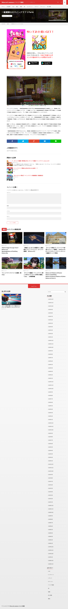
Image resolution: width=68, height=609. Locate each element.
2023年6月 (50, 402)
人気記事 (8, 6)
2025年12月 (50, 299)
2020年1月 (50, 543)
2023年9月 (50, 392)
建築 (21, 6)
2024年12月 (50, 340)
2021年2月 (50, 498)
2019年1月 (50, 557)
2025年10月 (50, 306)
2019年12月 (50, 546)
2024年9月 (50, 350)
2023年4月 (50, 409)
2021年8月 (50, 478)
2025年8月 (50, 312)
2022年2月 (50, 457)
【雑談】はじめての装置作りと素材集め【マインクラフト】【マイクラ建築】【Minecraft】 (33, 249)
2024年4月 (50, 368)
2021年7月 (50, 481)
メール (8, 211)
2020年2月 (50, 539)
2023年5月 (50, 405)
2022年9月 (50, 433)
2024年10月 (50, 347)
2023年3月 (50, 412)
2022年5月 (50, 447)
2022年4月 (50, 450)
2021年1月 (50, 502)
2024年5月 (50, 364)
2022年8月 (50, 436)
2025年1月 (50, 337)
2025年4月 (50, 326)
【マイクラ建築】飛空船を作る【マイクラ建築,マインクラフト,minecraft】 (31, 160)
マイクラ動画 (51, 584)
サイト (8, 216)
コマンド (36, 6)
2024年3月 (50, 371)
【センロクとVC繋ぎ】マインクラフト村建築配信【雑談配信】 (28, 175)
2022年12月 (50, 423)
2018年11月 (50, 563)
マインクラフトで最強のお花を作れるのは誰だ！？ (25, 168)
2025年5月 (50, 323)
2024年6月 (50, 361)
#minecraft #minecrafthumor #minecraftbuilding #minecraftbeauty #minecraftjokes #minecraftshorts (56, 275)
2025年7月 (50, 316)
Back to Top (33, 286)
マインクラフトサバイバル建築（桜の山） (11, 273)
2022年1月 (50, 460)
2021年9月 (50, 474)
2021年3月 (50, 495)
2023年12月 (50, 381)
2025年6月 (50, 319)
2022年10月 (50, 429)
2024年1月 (50, 378)
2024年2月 (50, 374)
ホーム (3, 6)
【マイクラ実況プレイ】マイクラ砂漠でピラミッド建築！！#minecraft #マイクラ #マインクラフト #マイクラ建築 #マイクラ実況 (55, 250)
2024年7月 (50, 357)
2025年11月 (50, 302)
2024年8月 (50, 354)
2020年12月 (50, 505)
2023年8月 (50, 395)
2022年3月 (50, 453)
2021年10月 (50, 471)
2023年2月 (50, 416)
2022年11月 (50, 426)
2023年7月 (50, 398)
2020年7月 (50, 522)
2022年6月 (50, 443)
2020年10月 (50, 512)
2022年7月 (50, 440)
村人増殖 (49, 6)
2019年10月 (50, 553)
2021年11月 (50, 467)
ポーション (42, 6)
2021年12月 (50, 464)
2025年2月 (50, 333)
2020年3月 (50, 536)
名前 (8, 205)
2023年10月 (50, 388)
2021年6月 (50, 484)
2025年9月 (50, 309)
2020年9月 (50, 515)
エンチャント (30, 6)
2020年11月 (50, 508)
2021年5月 (50, 488)
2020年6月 (50, 526)
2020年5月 (50, 529)
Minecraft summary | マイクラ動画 (17, 606)
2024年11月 (50, 343)
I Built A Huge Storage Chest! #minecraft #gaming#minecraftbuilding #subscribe (10, 250)
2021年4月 (50, 491)
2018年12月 (50, 560)
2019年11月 (50, 550)
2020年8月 (50, 519)
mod (13, 6)
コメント (8, 192)
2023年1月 (50, 419)
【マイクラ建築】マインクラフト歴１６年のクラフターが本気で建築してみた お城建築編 (33, 274)
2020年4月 (50, 533)
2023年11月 (50, 385)
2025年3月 (50, 330)
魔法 (17, 6)
